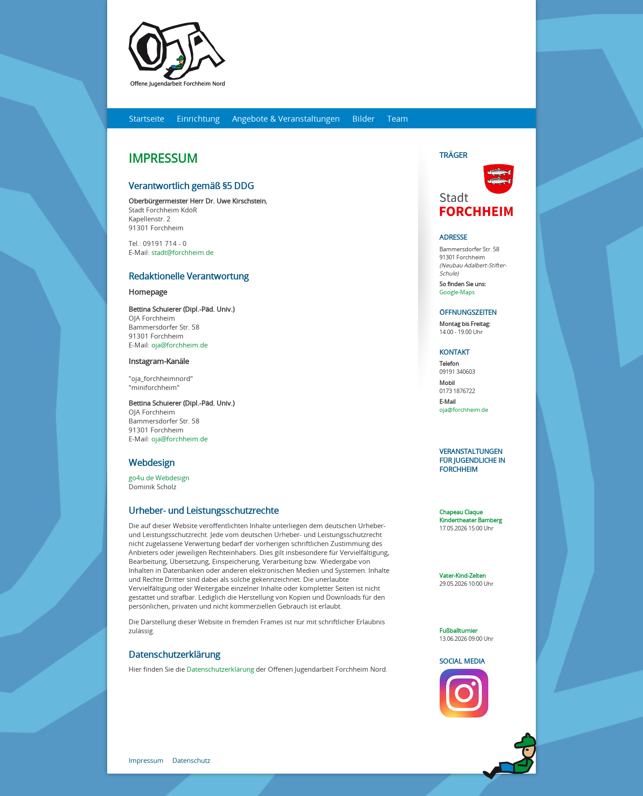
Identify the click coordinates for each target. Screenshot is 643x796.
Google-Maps (457, 292)
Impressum (146, 760)
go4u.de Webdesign (159, 477)
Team (397, 118)
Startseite (146, 118)
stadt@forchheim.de (182, 252)
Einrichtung (198, 118)
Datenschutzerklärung (220, 669)
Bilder (363, 118)
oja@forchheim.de (179, 344)
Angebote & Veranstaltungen (286, 118)
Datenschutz (191, 760)
